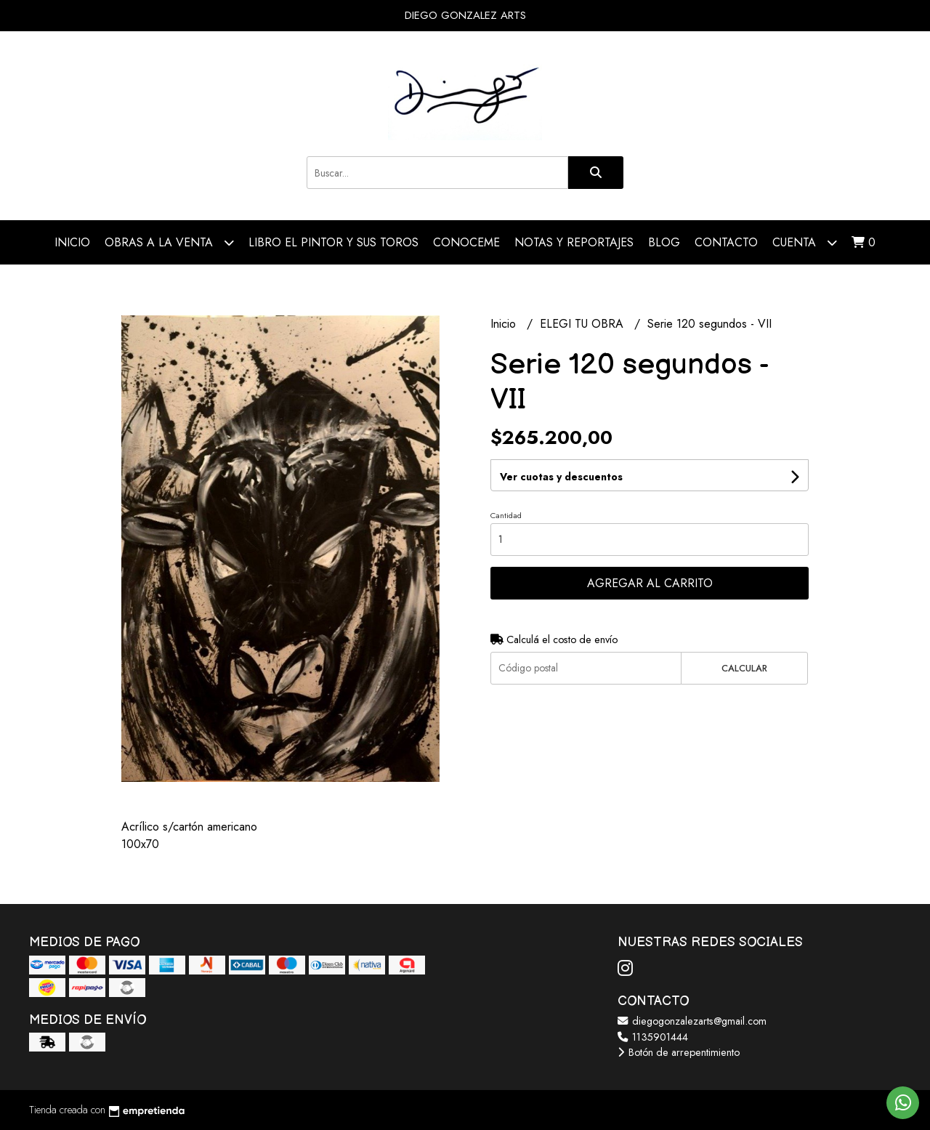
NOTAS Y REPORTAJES (574, 242)
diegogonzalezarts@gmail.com (692, 1021)
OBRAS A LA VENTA (169, 242)
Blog (664, 242)
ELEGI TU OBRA (583, 323)
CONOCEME (466, 242)
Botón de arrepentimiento (679, 1052)
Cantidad (506, 515)
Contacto (726, 242)
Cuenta (804, 242)
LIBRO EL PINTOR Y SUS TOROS (333, 242)
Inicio (72, 242)
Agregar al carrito (650, 583)
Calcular (744, 668)
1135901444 (653, 1037)
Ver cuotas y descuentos (561, 476)
